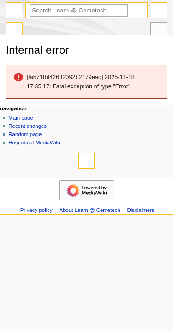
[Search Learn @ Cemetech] (79, 10)
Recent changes (27, 126)
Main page (20, 117)
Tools (159, 30)
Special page (14, 30)
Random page (25, 134)
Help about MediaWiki (34, 142)
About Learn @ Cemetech (90, 210)
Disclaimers (141, 210)
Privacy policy (36, 210)
